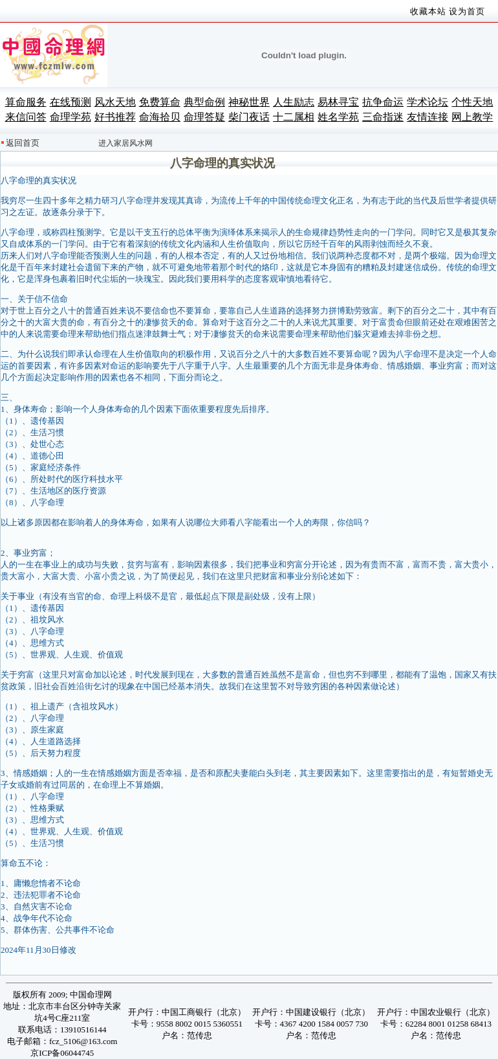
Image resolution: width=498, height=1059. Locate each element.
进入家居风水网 (125, 143)
